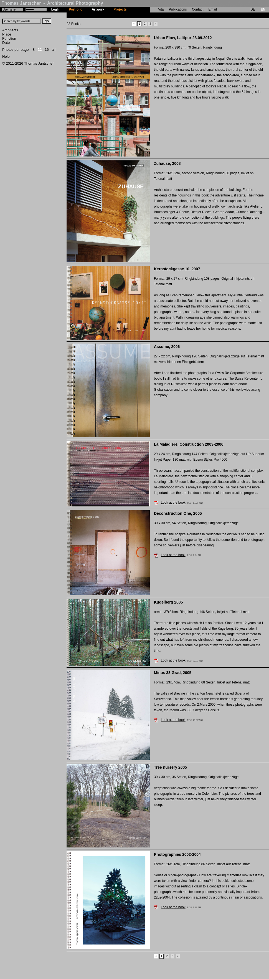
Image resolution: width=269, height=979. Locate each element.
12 (40, 49)
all (53, 49)
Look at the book (173, 502)
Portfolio (75, 9)
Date (6, 43)
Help (6, 56)
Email (213, 9)
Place (6, 34)
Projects (119, 9)
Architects (10, 30)
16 (47, 49)
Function (9, 38)
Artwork (98, 9)
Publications (178, 9)
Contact (197, 9)
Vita (161, 9)
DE (252, 9)
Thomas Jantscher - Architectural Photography (52, 3)
